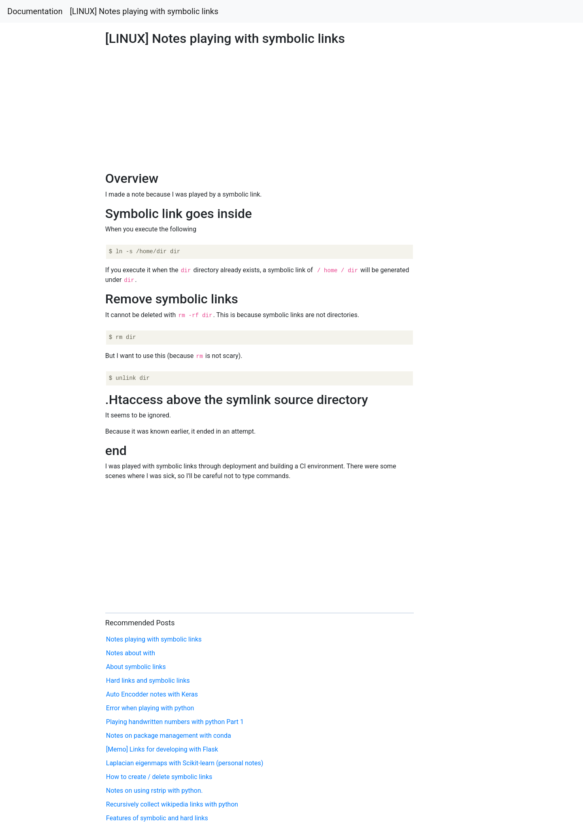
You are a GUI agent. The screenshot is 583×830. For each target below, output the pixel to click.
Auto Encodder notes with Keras (152, 694)
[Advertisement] (472, 287)
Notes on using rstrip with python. (154, 790)
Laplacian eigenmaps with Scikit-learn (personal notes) (185, 763)
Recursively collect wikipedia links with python (172, 804)
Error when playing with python (150, 708)
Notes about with (130, 653)
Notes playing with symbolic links (154, 639)
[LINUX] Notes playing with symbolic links (144, 11)
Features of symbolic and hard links (157, 818)
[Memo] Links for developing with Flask (162, 749)
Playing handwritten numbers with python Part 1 (175, 722)
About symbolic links (136, 667)
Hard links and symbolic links (148, 680)
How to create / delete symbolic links (159, 777)
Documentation (35, 11)
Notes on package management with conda (168, 735)
